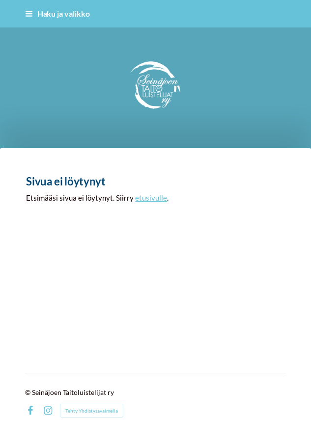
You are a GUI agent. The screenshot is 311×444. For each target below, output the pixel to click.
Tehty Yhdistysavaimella (91, 411)
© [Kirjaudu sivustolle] (28, 392)
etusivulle (151, 197)
